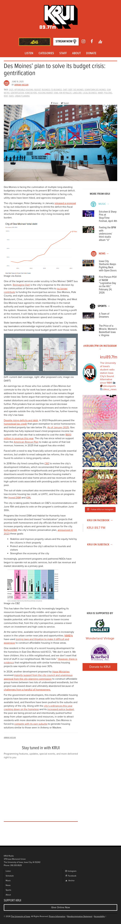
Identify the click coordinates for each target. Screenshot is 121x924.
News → (100, 254)
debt (70, 89)
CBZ (46, 463)
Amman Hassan (21, 84)
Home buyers (31, 92)
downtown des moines (95, 89)
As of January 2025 (58, 427)
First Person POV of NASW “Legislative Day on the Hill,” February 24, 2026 (108, 285)
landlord (77, 92)
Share (54, 103)
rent (6, 96)
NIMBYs (68, 635)
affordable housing (23, 89)
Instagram (70, 871)
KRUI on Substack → (100, 544)
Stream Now (66, 41)
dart (65, 89)
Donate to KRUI (99, 667)
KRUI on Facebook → (100, 520)
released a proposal (65, 203)
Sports (8, 890)
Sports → (100, 306)
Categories (46, 53)
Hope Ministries (60, 671)
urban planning (22, 96)
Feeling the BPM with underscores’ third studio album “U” (107, 234)
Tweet (65, 103)
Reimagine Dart (21, 285)
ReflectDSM (10, 530)
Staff (63, 53)
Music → (100, 204)
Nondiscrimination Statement (79, 916)
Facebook (70, 876)
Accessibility (99, 916)
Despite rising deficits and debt (21, 420)
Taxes (11, 96)
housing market (45, 92)
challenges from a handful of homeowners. (27, 689)
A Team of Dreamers (104, 315)
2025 (11, 89)
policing (108, 92)
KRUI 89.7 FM (96, 528)
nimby (100, 92)
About (76, 53)
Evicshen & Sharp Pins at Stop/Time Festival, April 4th (108, 216)
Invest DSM (14, 497)
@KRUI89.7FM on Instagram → (100, 347)
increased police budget (60, 709)
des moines (78, 89)
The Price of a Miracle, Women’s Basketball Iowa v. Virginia (108, 330)
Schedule (10, 876)
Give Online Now (60, 907)
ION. (28, 497)
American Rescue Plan (26, 442)
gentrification (17, 92)
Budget (37, 89)
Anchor (70, 880)
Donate (91, 53)
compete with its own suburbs (30, 724)
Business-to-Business (52, 89)
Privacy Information (57, 916)
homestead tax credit (15, 423)
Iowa (56, 92)
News (8, 885)
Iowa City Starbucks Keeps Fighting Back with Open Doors (108, 265)
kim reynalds (65, 92)
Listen (29, 53)
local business (90, 92)
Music (8, 880)
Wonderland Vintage (100, 638)
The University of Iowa (20, 916)
